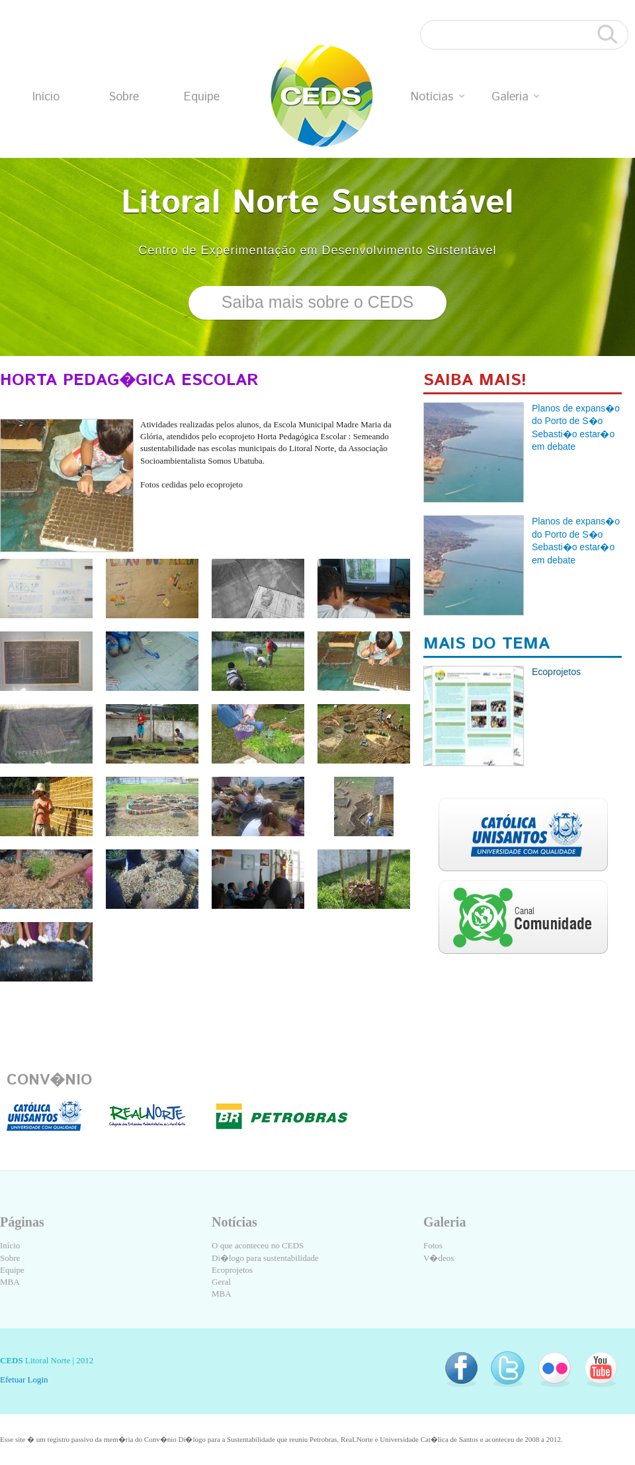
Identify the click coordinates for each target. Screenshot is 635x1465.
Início (46, 97)
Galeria (515, 97)
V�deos (438, 1258)
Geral (221, 1282)
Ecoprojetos (232, 1270)
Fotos (433, 1245)
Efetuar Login (24, 1379)
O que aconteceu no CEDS (258, 1245)
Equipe (202, 97)
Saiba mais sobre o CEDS (317, 302)
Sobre (123, 97)
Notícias (437, 97)
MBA (10, 1282)
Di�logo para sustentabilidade (265, 1258)
